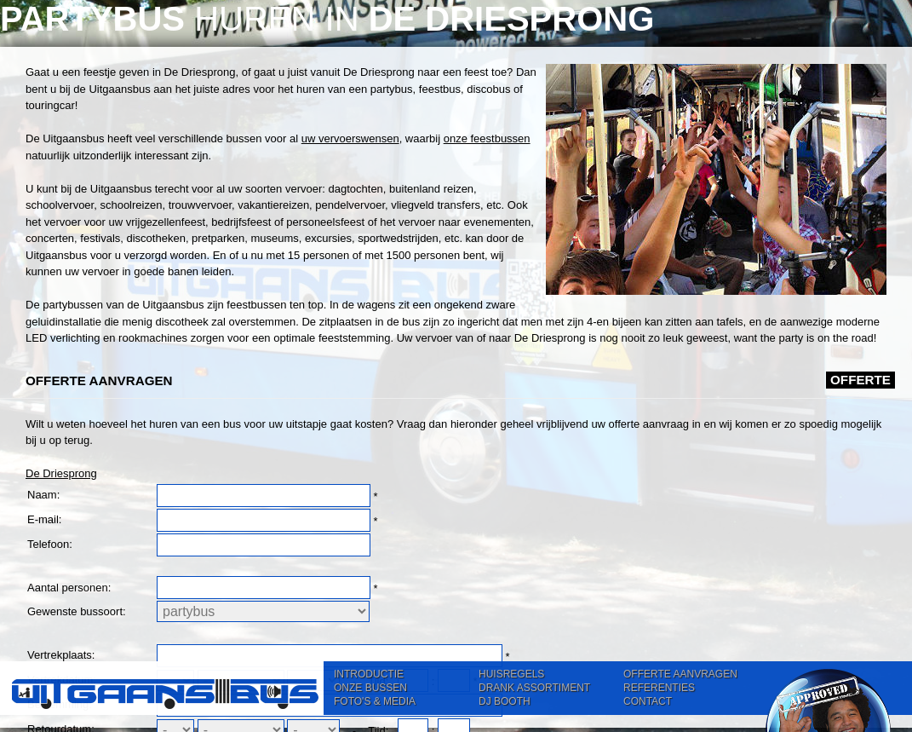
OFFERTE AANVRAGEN (680, 674)
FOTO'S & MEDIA (375, 701)
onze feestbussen (487, 138)
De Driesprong (61, 473)
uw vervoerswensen (350, 138)
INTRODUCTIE (369, 674)
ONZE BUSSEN (370, 688)
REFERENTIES (659, 688)
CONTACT (647, 701)
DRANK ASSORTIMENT (534, 688)
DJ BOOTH (505, 701)
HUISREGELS (511, 674)
